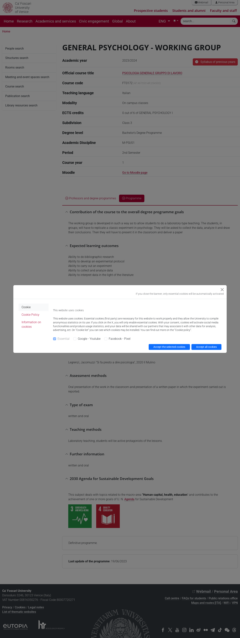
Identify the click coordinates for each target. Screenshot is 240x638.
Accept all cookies (206, 346)
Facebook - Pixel (119, 338)
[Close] (222, 290)
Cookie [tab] (26, 307)
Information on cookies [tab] (31, 324)
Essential (64, 338)
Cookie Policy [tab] (30, 314)
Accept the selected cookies (169, 346)
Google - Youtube (89, 338)
